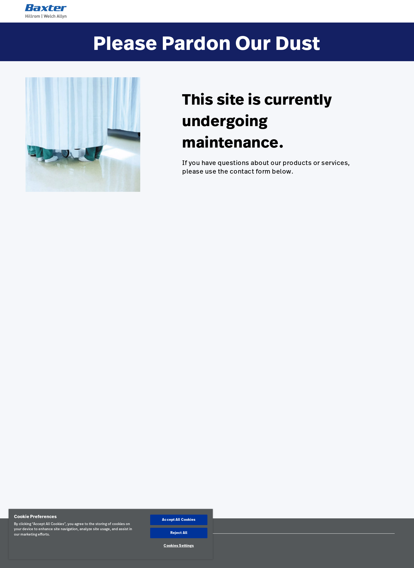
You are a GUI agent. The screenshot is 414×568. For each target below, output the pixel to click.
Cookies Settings (179, 546)
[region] (111, 534)
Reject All (178, 533)
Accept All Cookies (178, 520)
